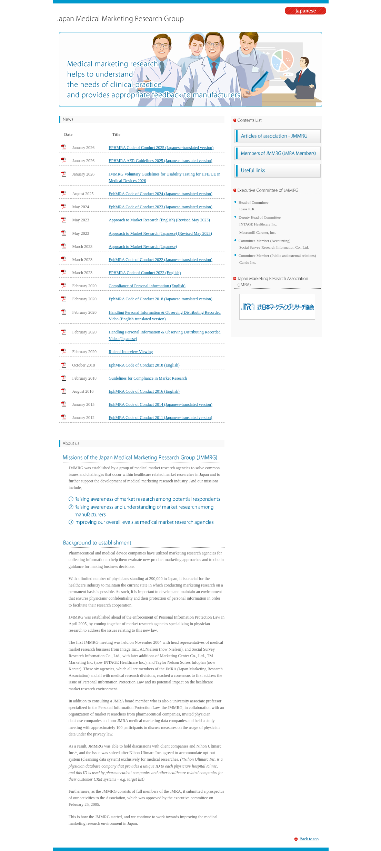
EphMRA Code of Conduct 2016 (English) (144, 391)
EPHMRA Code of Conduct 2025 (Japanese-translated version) (161, 147)
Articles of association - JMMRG (277, 136)
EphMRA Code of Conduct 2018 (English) (144, 365)
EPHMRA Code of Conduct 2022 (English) (145, 272)
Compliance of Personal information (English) (147, 285)
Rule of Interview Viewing (131, 351)
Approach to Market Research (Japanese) (143, 246)
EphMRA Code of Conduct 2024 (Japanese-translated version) (160, 193)
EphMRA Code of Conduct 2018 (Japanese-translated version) (160, 299)
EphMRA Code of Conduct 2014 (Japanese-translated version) (160, 404)
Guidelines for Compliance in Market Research (148, 378)
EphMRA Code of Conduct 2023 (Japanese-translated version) (160, 206)
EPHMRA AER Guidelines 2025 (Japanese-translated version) (160, 160)
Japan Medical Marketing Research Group (149, 19)
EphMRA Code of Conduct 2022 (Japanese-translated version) (160, 259)
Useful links (277, 171)
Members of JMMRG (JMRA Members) (277, 153)
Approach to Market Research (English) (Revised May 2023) (159, 220)
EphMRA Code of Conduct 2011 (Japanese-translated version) (160, 417)
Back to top (309, 839)
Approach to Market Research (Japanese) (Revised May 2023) (160, 233)
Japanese (307, 10)
